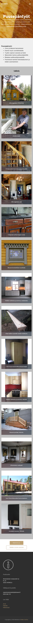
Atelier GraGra (24, 619)
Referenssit (6, 607)
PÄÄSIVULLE (16, 542)
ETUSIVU (4, 4)
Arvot (4, 604)
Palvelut (5, 605)
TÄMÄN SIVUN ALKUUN (16, 547)
